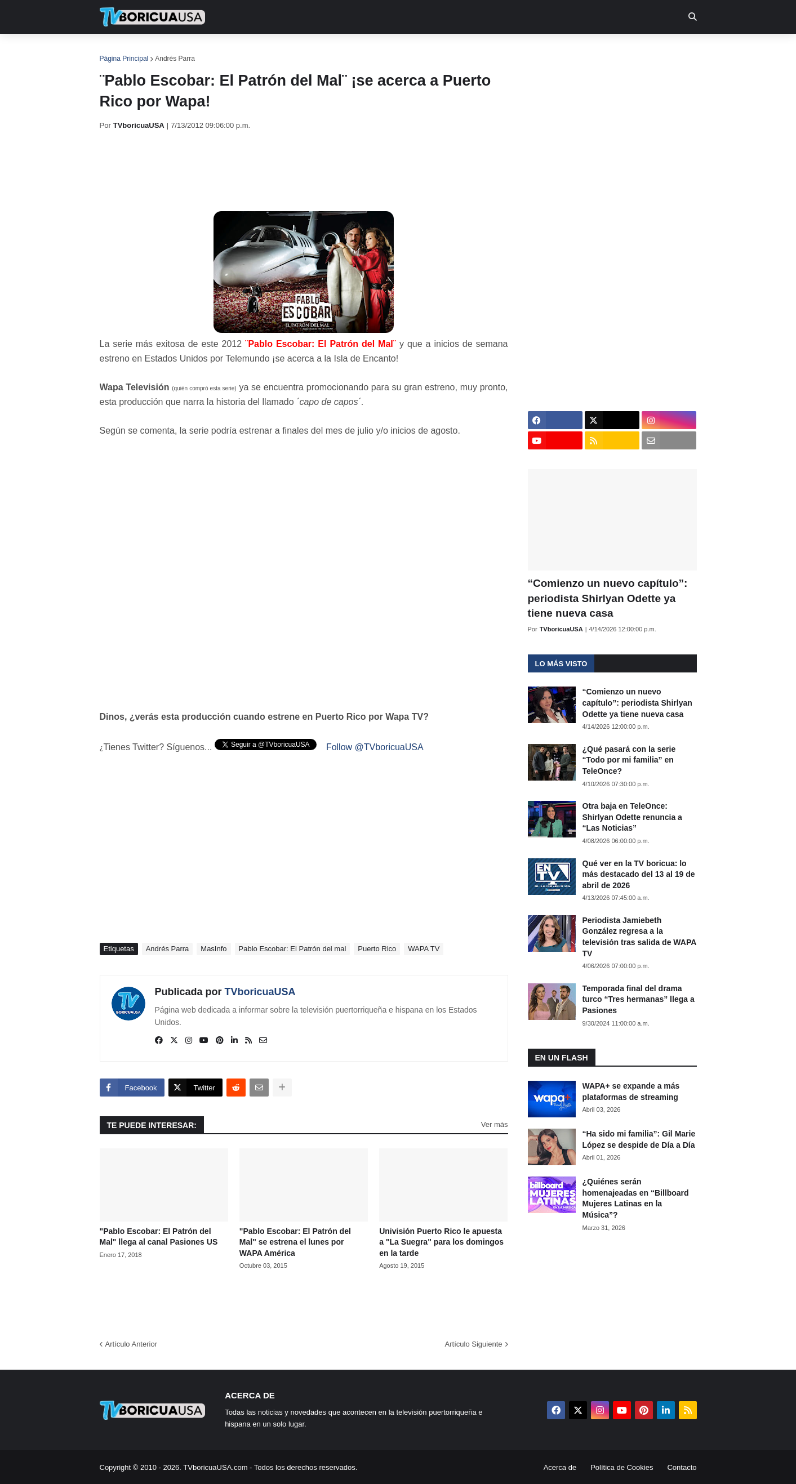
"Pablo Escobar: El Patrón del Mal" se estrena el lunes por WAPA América (295, 1242)
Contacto (681, 1467)
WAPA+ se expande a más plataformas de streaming (631, 1091)
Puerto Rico (377, 948)
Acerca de (560, 1467)
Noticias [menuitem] (167, 50)
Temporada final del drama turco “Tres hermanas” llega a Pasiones (638, 999)
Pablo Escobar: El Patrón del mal (292, 948)
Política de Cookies (621, 1467)
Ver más (494, 1124)
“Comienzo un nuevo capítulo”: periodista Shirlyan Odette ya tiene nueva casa (608, 598)
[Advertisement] (305, 170)
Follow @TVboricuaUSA (375, 747)
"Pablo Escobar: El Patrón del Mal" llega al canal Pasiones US (159, 1237)
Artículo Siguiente (473, 1344)
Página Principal (124, 59)
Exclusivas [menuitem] (456, 50)
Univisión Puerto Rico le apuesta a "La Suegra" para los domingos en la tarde (441, 1242)
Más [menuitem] (551, 50)
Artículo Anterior (131, 1344)
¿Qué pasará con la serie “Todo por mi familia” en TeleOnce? (629, 760)
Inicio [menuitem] (120, 50)
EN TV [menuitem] (222, 50)
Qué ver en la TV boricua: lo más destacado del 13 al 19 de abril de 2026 (638, 874)
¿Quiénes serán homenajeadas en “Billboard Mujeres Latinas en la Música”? (635, 1198)
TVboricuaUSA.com (215, 1467)
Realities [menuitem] (279, 50)
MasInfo (213, 948)
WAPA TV (423, 948)
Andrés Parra (175, 59)
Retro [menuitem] (512, 50)
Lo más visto (561, 663)
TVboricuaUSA (260, 991)
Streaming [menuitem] (391, 50)
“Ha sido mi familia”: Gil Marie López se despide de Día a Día (639, 1139)
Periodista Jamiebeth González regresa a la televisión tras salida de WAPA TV (639, 937)
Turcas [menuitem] (334, 50)
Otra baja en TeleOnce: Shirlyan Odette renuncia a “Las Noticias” (632, 816)
